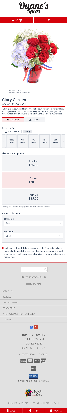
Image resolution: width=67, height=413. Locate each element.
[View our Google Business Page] (31, 328)
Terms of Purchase (34, 403)
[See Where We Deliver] (33, 284)
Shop (16, 20)
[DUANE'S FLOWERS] (34, 13)
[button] (33, 376)
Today (27, 131)
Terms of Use (52, 403)
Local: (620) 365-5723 (33, 348)
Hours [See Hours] (56, 410)
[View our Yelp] (36, 328)
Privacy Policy (15, 403)
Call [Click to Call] (11, 410)
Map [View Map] (33, 410)
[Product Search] (34, 269)
